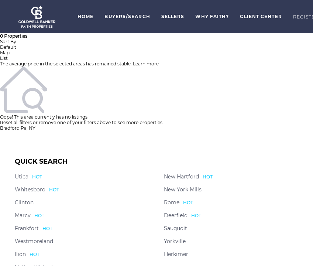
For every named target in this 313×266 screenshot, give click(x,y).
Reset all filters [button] (16, 122)
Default (8, 47)
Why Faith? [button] (212, 16)
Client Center (261, 16)
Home (85, 16)
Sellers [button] (173, 16)
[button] (36, 17)
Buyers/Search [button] (127, 16)
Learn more (146, 63)
